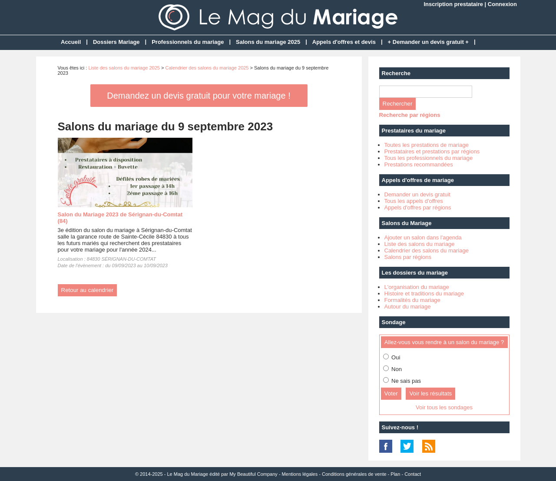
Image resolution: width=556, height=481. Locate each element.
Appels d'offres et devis (344, 42)
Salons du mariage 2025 (268, 42)
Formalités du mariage (412, 300)
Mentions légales (300, 474)
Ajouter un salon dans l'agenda (423, 237)
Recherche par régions (409, 115)
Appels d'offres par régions (417, 207)
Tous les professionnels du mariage (428, 158)
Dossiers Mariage (116, 42)
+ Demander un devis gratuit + (428, 42)
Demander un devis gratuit (417, 194)
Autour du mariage (407, 306)
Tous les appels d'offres (413, 201)
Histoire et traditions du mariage (424, 293)
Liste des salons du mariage (419, 244)
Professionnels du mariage (188, 42)
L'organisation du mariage (416, 287)
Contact (412, 474)
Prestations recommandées (418, 164)
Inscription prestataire (453, 4)
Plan (395, 474)
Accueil (71, 42)
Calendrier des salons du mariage (426, 250)
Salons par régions (407, 257)
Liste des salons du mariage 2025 (124, 67)
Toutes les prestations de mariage (426, 145)
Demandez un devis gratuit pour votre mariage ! (198, 95)
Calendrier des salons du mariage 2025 (206, 67)
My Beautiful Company (253, 474)
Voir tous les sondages (444, 407)
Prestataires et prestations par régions (432, 151)
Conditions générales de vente (354, 474)
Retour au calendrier (87, 290)
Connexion (502, 4)
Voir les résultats (430, 393)
